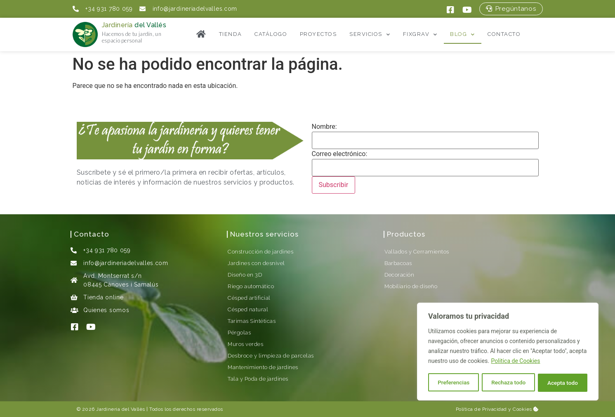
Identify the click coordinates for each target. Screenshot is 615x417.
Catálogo (270, 34)
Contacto (504, 34)
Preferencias (453, 382)
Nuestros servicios (264, 234)
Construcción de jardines (260, 252)
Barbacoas (398, 263)
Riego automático (251, 286)
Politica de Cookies (515, 362)
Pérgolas (239, 332)
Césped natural (248, 309)
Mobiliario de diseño (410, 286)
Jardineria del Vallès (120, 409)
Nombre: (324, 126)
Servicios (369, 34)
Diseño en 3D (245, 275)
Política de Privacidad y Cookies (497, 409)
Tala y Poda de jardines (258, 379)
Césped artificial (249, 298)
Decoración (399, 275)
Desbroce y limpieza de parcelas (271, 356)
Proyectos (318, 34)
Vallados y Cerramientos (416, 252)
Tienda (230, 34)
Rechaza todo (508, 382)
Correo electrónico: (340, 154)
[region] (508, 352)
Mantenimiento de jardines (263, 367)
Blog (462, 34)
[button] (510, 8)
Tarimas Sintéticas (252, 321)
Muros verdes (245, 344)
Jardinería (134, 25)
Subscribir (334, 185)
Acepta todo (562, 382)
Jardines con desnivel (256, 263)
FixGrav (420, 34)
